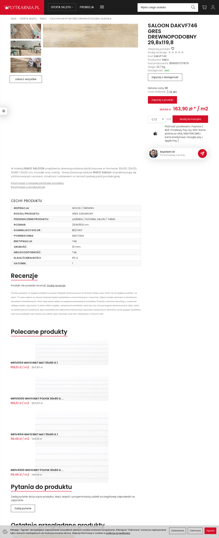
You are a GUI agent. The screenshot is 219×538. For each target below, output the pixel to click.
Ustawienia (177, 530)
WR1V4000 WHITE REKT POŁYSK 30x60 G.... (146, 365)
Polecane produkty (39, 332)
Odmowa (195, 530)
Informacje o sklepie (130, 489)
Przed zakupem (73, 489)
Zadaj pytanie (22, 402)
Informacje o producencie (28, 187)
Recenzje (24, 276)
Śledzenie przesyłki (18, 516)
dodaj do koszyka (190, 119)
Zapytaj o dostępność (165, 77)
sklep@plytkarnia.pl (20, 503)
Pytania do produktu (41, 381)
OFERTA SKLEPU (62, 7)
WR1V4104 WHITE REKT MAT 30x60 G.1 (108, 365)
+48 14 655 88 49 (19, 507)
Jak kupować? (68, 499)
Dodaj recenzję (56, 285)
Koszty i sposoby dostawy (75, 512)
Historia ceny (157, 88)
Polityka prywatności (124, 508)
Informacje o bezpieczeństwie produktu (37, 183)
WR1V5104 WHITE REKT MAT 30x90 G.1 (28, 365)
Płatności (65, 503)
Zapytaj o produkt (162, 100)
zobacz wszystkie (25, 79)
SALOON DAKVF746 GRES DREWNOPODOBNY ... (43, 448)
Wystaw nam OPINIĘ (124, 512)
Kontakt (14, 489)
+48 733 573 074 (19, 511)
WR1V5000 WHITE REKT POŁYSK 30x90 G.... (65, 365)
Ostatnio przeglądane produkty (58, 419)
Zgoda (210, 530)
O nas (115, 499)
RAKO (165, 60)
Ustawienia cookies (71, 517)
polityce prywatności (118, 533)
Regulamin (118, 503)
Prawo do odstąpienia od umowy (79, 508)
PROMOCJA (87, 7)
